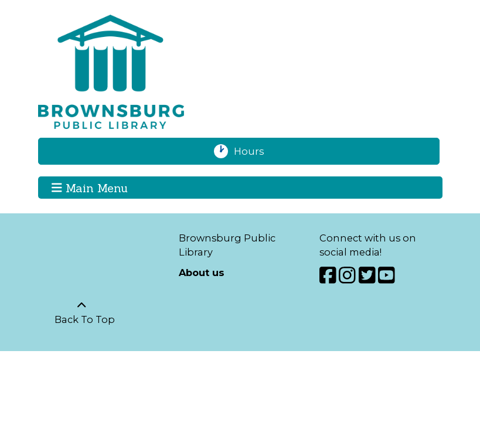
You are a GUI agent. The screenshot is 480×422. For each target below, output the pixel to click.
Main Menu (90, 187)
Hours (254, 151)
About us (201, 272)
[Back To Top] (82, 312)
